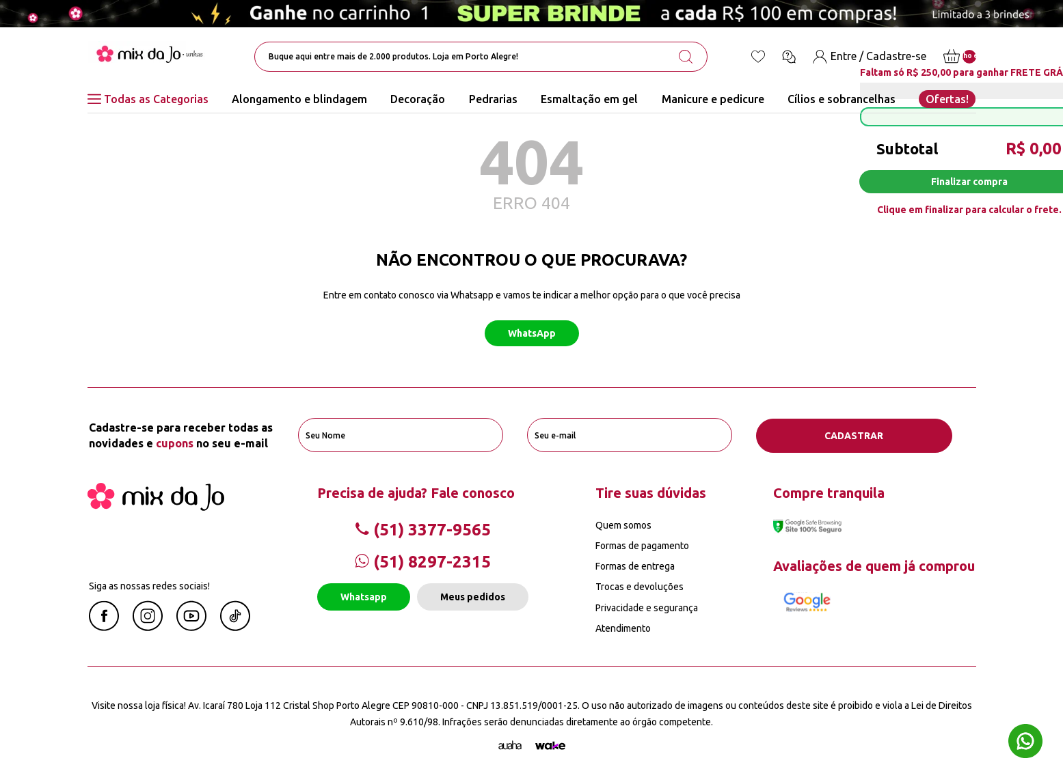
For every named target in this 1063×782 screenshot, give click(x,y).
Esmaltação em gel (589, 99)
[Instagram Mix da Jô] (148, 626)
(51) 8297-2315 (423, 561)
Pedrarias (493, 99)
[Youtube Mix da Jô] (191, 626)
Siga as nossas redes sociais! (149, 585)
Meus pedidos (472, 596)
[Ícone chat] (789, 57)
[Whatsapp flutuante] (1025, 743)
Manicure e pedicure (713, 99)
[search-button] (686, 57)
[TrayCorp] (550, 745)
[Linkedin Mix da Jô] (235, 626)
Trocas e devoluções (639, 586)
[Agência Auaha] (510, 745)
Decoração (417, 99)
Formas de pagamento (642, 545)
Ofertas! (947, 99)
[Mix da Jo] (156, 506)
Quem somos (623, 524)
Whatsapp (363, 596)
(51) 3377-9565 (423, 529)
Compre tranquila (829, 492)
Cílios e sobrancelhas (842, 99)
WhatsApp (532, 333)
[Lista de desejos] (758, 57)
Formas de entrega (635, 566)
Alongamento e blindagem (299, 99)
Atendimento (623, 627)
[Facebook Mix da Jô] (104, 626)
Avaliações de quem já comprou (874, 565)
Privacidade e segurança (646, 607)
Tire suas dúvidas (650, 492)
